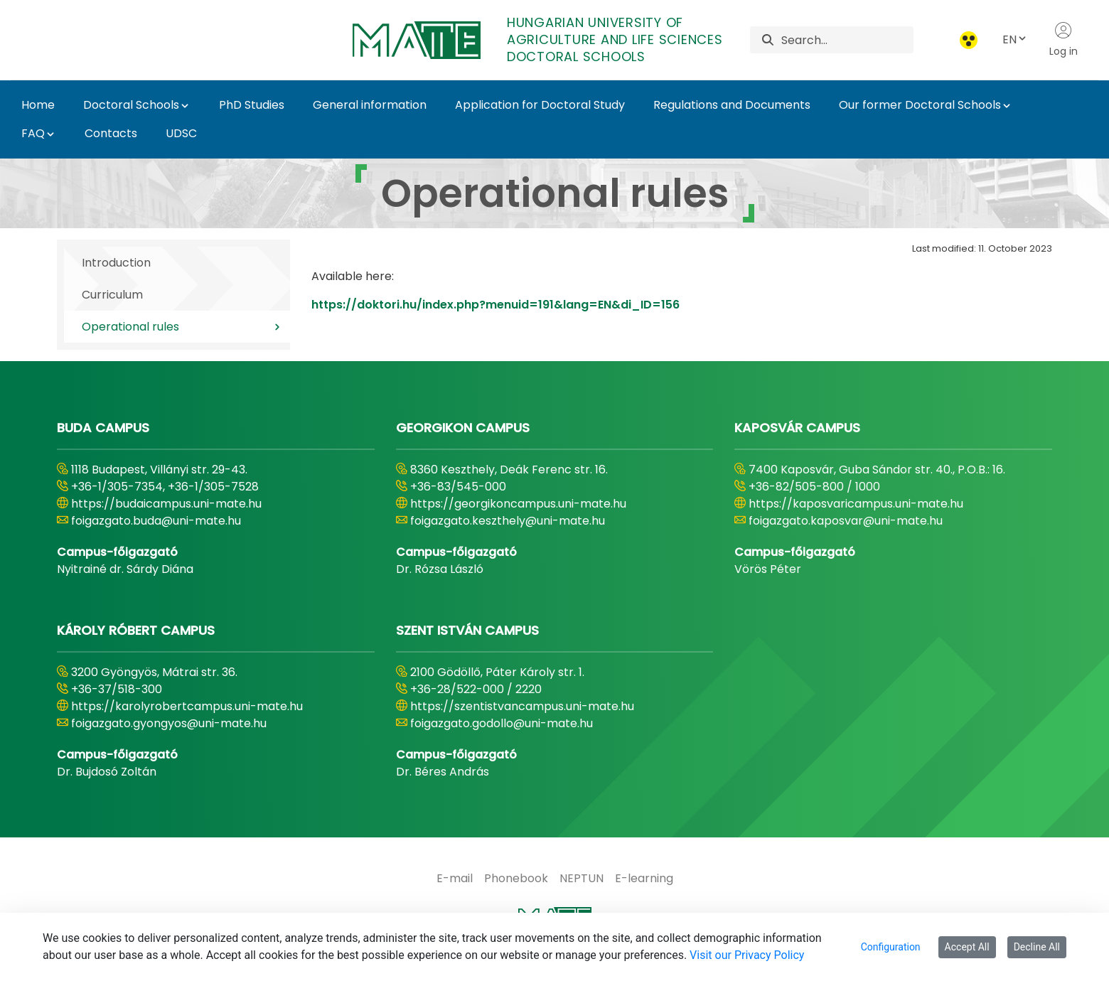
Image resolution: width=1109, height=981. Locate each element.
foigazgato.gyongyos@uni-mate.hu (169, 723)
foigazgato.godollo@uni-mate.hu (501, 723)
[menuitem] (454, 878)
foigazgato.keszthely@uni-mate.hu (507, 521)
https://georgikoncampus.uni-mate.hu (518, 503)
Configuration (891, 947)
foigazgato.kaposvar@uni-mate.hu (846, 521)
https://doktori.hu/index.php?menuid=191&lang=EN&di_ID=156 (495, 304)
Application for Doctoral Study (540, 105)
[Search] (847, 39)
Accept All (967, 947)
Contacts (111, 133)
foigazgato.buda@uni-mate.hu (156, 521)
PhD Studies (251, 105)
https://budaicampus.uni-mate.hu (166, 503)
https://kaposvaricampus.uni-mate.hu (856, 503)
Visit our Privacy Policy (747, 955)
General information (370, 105)
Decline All (1037, 947)
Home (38, 105)
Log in (1063, 39)
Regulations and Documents (731, 105)
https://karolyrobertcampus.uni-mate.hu (187, 706)
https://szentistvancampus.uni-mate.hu (522, 706)
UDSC (181, 133)
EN (1015, 39)
